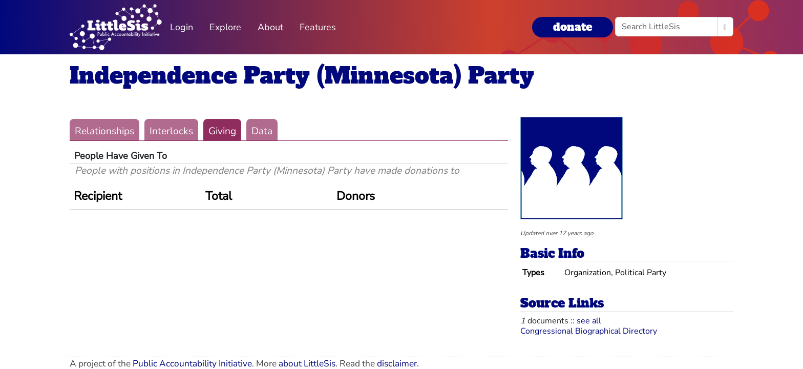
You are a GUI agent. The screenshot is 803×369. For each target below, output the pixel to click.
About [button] (270, 27)
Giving (222, 131)
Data (261, 131)
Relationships (104, 131)
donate (572, 26)
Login (181, 27)
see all (589, 320)
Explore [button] (225, 27)
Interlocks (171, 131)
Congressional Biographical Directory (588, 331)
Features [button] (318, 27)
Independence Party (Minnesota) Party (302, 75)
